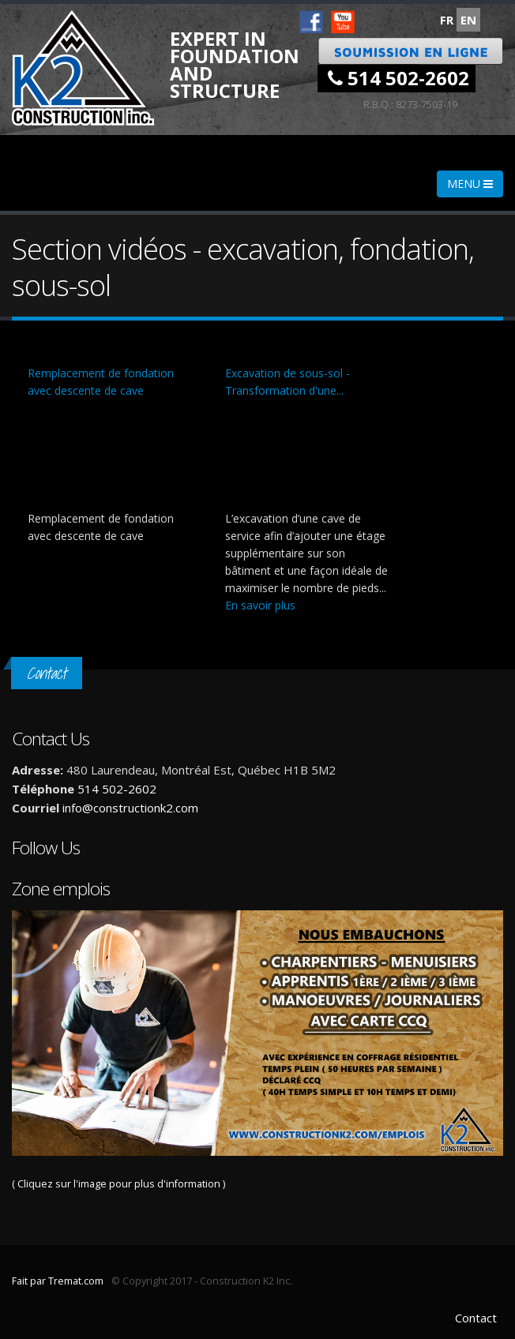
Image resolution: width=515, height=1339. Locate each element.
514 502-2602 (398, 78)
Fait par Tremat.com (57, 1281)
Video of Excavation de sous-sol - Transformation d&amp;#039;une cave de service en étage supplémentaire (308, 454)
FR (446, 20)
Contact (476, 1318)
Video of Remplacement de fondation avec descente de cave (111, 454)
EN (468, 20)
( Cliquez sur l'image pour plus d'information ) (257, 1050)
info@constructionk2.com (130, 808)
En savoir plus (260, 605)
